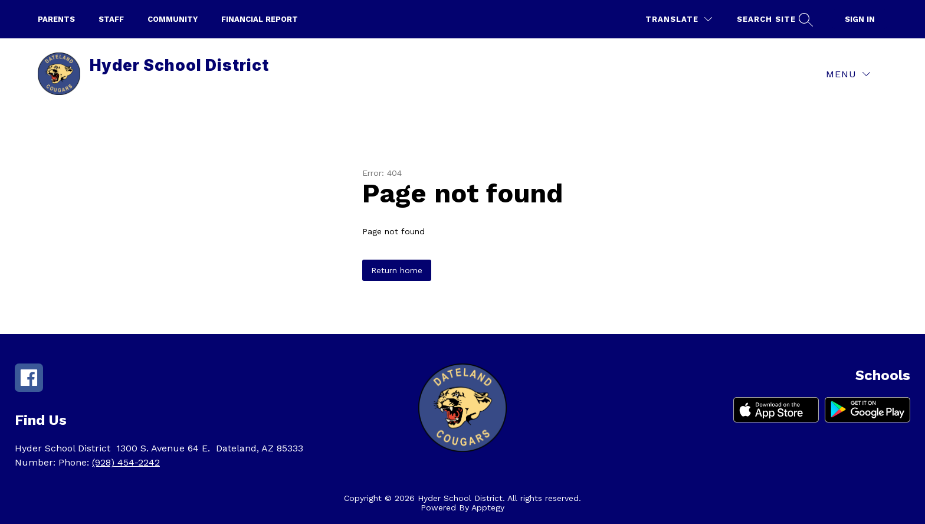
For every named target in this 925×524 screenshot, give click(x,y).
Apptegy (487, 507)
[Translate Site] (678, 19)
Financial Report (259, 19)
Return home (396, 270)
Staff (111, 19)
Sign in (860, 19)
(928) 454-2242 (126, 462)
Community (172, 19)
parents (56, 19)
